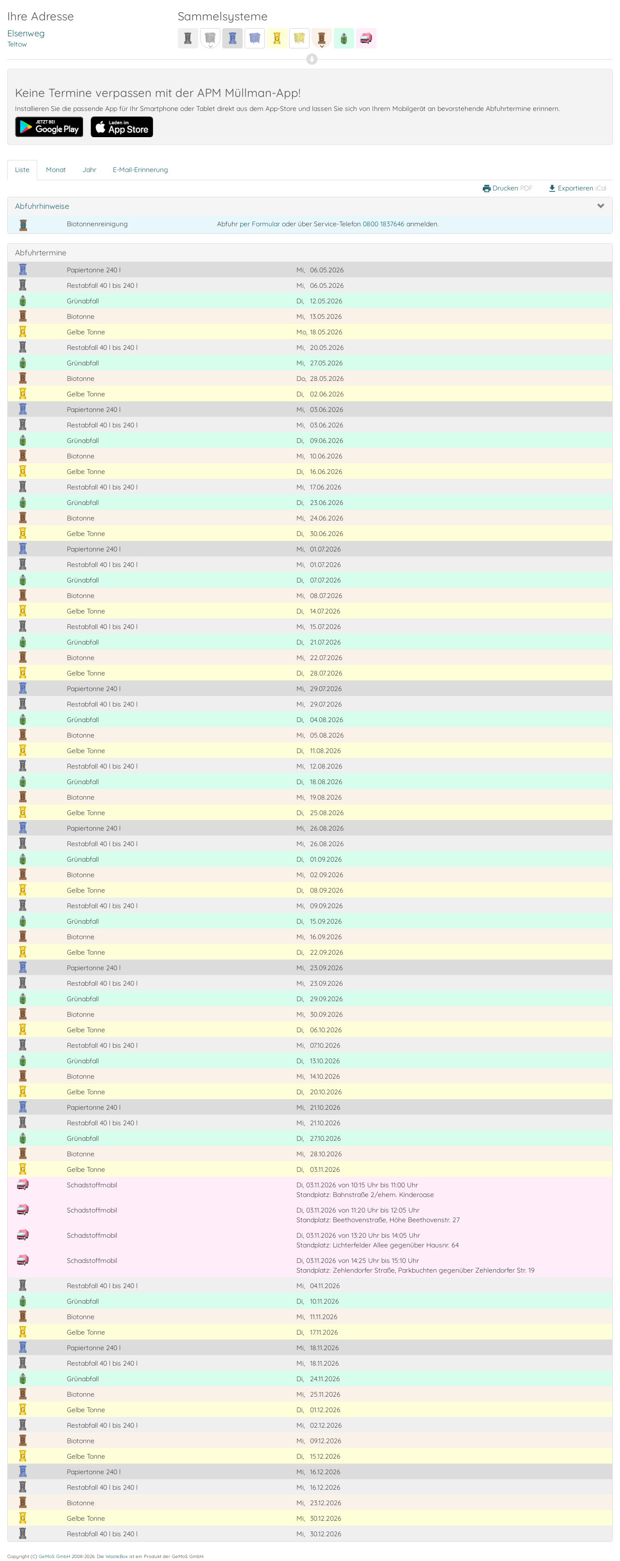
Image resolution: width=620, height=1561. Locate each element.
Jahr (89, 169)
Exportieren (576, 188)
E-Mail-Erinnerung (140, 169)
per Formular (260, 224)
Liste (22, 169)
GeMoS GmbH (54, 1556)
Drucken (507, 188)
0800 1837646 (383, 224)
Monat (56, 169)
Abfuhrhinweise (42, 206)
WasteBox (117, 1556)
